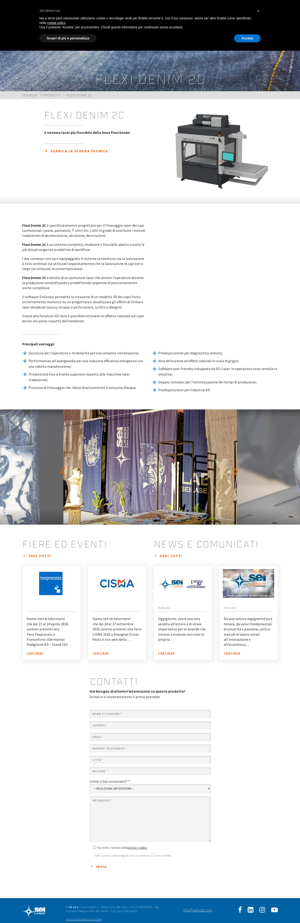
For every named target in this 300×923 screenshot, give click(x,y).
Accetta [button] (247, 38)
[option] (150, 467)
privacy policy (137, 848)
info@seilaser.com (197, 910)
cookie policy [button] (56, 23)
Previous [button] (63, 467)
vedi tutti (40, 555)
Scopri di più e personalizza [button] (68, 38)
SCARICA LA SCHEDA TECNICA (79, 151)
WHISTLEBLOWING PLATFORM (84, 919)
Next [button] (236, 467)
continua (35, 653)
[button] (258, 11)
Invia (101, 866)
